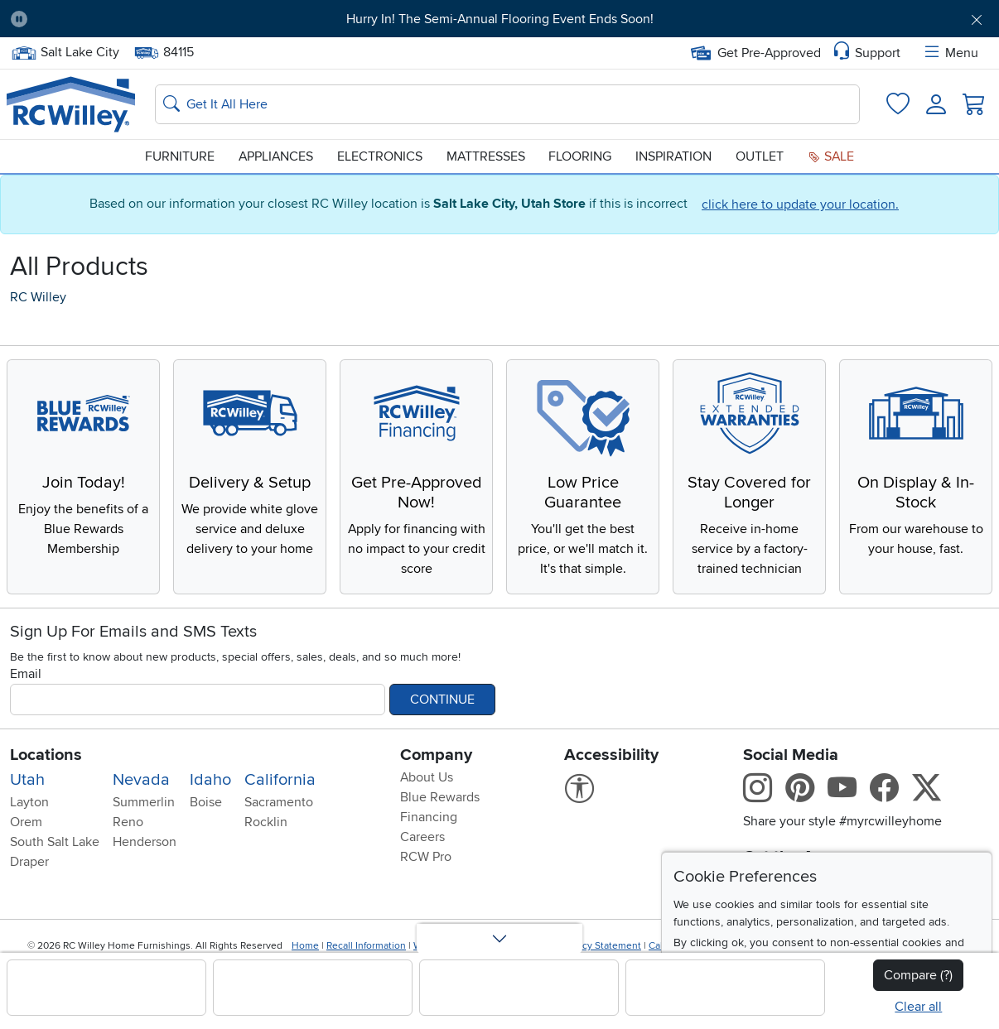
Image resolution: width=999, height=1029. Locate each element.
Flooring (579, 156)
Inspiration (673, 156)
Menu (950, 53)
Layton (29, 802)
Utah (27, 780)
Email (25, 674)
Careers (422, 837)
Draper (29, 861)
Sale (831, 156)
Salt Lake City (65, 52)
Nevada (141, 780)
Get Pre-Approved (756, 53)
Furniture (180, 156)
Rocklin (265, 822)
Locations (46, 755)
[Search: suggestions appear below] (507, 104)
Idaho (210, 780)
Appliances (276, 156)
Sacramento (278, 802)
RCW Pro (425, 857)
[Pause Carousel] (19, 19)
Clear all (918, 1006)
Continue (442, 699)
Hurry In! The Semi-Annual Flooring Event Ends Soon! (500, 19)
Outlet (760, 156)
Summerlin (144, 802)
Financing (428, 817)
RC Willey (38, 297)
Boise (206, 802)
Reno (128, 822)
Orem (26, 822)
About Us (426, 777)
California (280, 780)
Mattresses (485, 156)
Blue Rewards (440, 797)
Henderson (144, 842)
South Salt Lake (54, 842)
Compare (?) (918, 975)
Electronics (379, 156)
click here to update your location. (800, 204)
